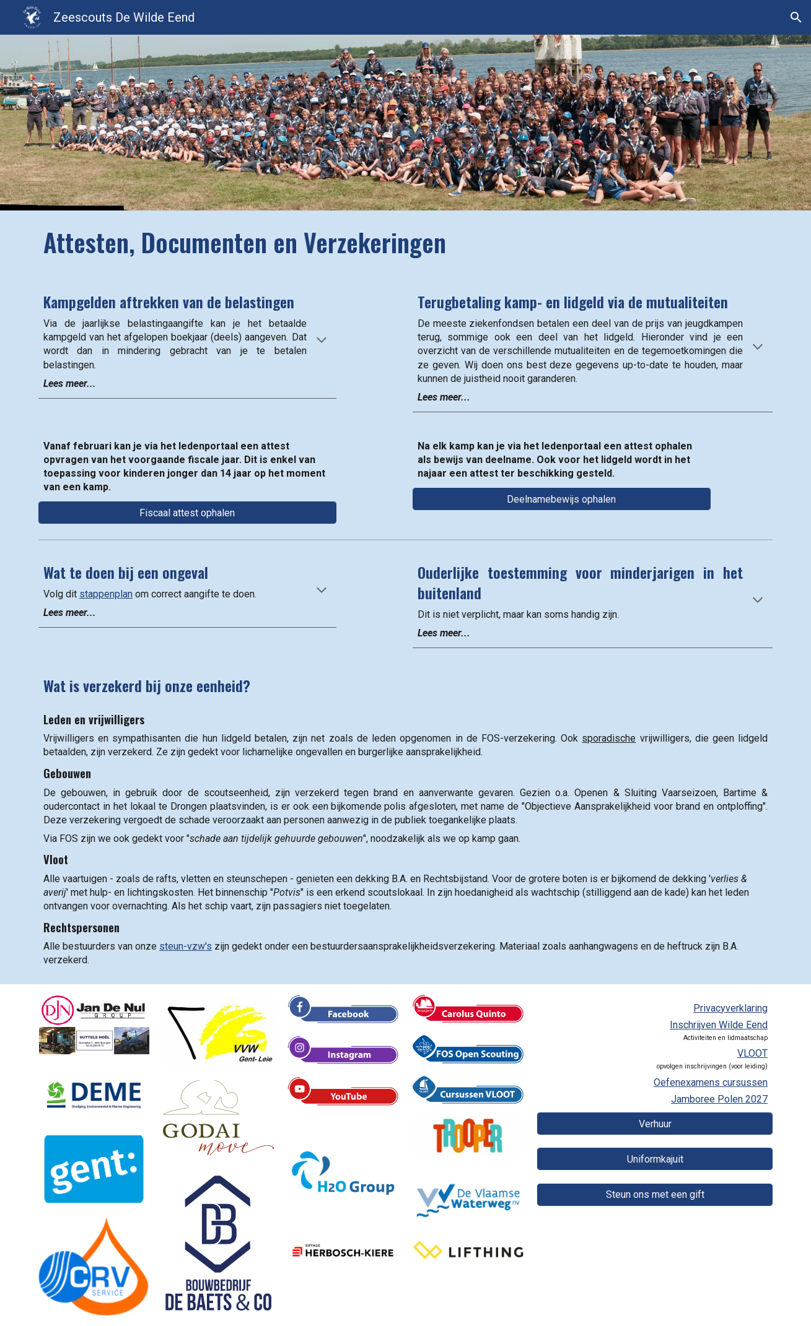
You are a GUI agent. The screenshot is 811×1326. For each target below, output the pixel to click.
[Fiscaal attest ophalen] (187, 513)
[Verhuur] (655, 1124)
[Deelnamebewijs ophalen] (561, 499)
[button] (796, 17)
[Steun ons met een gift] (655, 1194)
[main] (405, 242)
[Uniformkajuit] (655, 1159)
